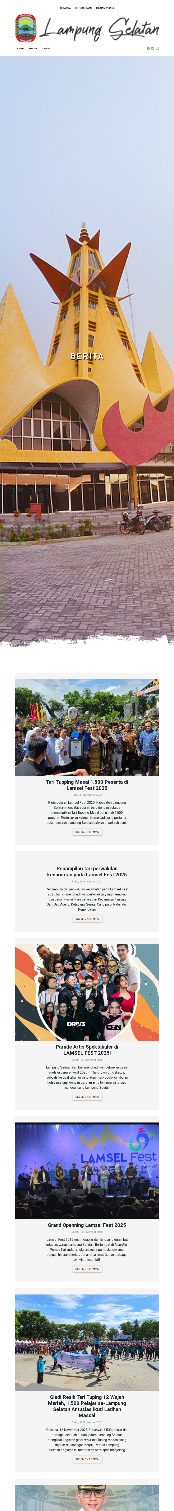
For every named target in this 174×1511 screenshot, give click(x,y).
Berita (20, 48)
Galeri (46, 48)
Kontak (33, 48)
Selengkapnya (87, 832)
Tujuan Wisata (105, 8)
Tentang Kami (83, 8)
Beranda (65, 8)
